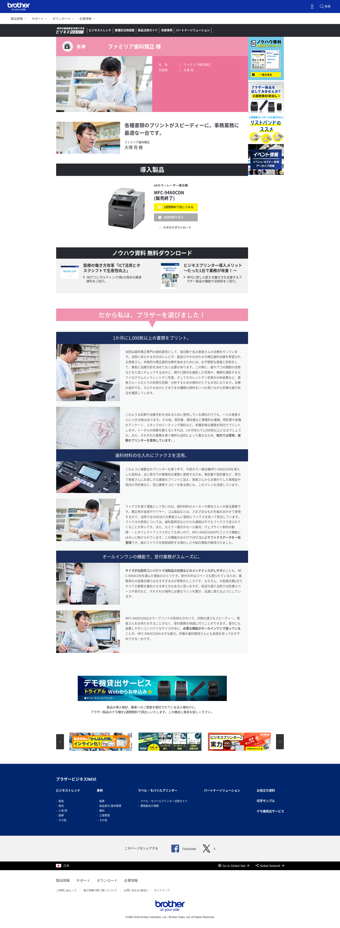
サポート (38, 18)
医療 (61, 815)
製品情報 (17, 18)
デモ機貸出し (248, 30)
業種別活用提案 (124, 30)
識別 (102, 810)
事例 (100, 790)
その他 (62, 820)
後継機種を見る (173, 217)
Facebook (183, 848)
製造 (61, 801)
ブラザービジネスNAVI (76, 779)
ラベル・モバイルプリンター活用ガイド (164, 801)
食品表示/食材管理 (110, 806)
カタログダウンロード (177, 227)
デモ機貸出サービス (270, 811)
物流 (61, 806)
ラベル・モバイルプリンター (157, 790)
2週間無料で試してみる (178, 207)
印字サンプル (266, 800)
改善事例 (166, 30)
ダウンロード (61, 18)
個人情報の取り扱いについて (100, 890)
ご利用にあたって (66, 890)
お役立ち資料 (266, 790)
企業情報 (85, 18)
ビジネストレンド (100, 30)
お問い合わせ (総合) (135, 890)
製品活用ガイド (148, 30)
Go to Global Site (233, 866)
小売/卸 (63, 810)
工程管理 (104, 815)
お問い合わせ (272, 30)
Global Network (270, 866)
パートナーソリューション (193, 30)
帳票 (102, 801)
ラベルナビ (224, 30)
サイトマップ (162, 890)
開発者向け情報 (150, 806)
